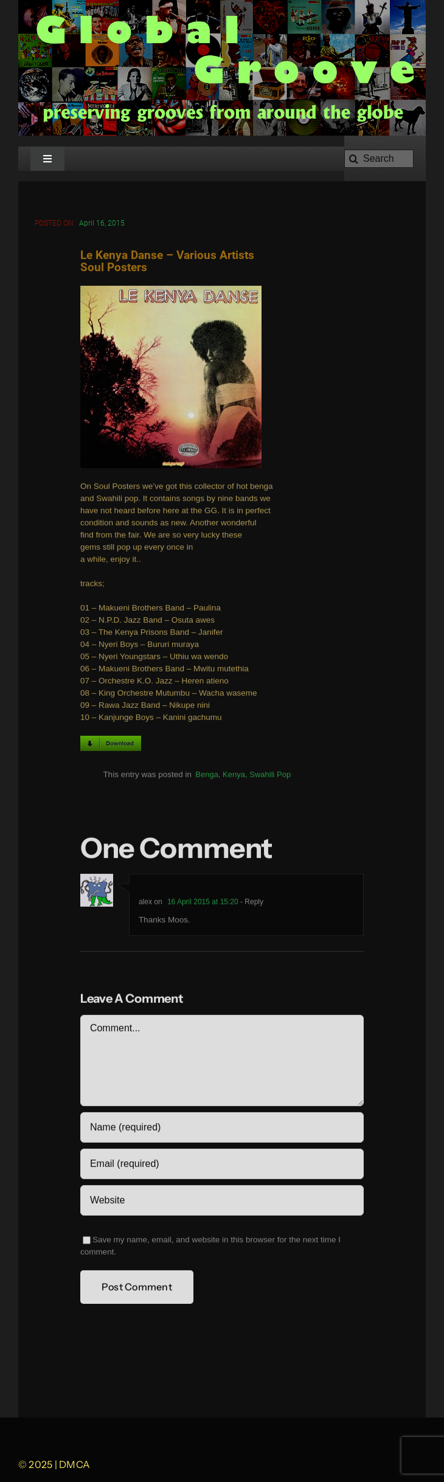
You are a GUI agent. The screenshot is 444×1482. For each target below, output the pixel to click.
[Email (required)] (222, 1166)
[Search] (379, 159)
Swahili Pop (270, 775)
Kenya (234, 775)
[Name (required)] (222, 1129)
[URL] (222, 1202)
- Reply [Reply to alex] (250, 903)
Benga (206, 775)
